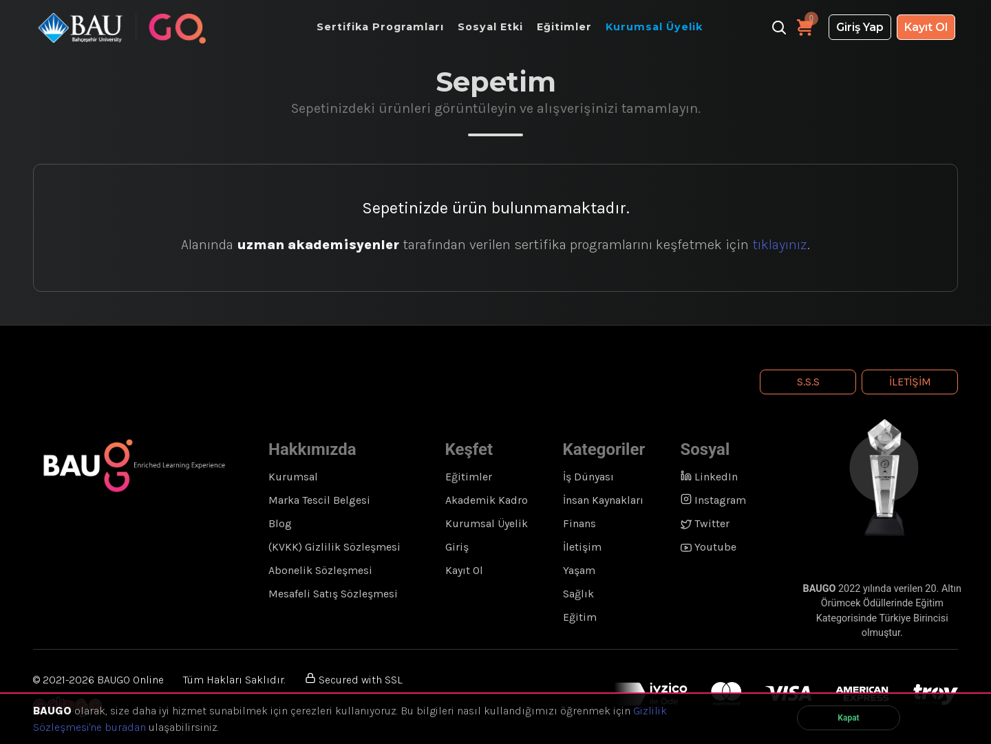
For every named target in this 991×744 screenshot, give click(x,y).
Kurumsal (293, 476)
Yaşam (579, 570)
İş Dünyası (588, 476)
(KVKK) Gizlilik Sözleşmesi (334, 546)
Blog (280, 523)
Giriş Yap (860, 27)
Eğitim (580, 617)
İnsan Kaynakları (603, 500)
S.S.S (808, 381)
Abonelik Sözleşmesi (320, 570)
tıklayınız (779, 245)
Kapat (848, 718)
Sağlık (578, 593)
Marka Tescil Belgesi (319, 500)
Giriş (457, 546)
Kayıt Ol (926, 27)
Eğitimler (468, 476)
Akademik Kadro (486, 500)
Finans (579, 523)
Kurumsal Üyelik (486, 523)
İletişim (910, 381)
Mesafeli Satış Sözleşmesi (333, 593)
